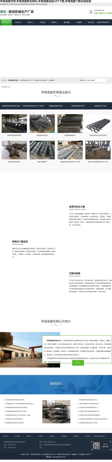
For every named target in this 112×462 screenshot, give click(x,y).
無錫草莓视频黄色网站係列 (11, 106)
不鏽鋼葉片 (51, 80)
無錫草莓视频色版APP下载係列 (33, 106)
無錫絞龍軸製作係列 (78, 106)
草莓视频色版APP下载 (26, 80)
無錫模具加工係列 (100, 106)
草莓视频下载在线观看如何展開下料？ (89, 411)
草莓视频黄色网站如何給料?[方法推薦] (16, 411)
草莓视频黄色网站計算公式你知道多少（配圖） (18, 415)
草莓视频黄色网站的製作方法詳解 (88, 422)
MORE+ (78, 363)
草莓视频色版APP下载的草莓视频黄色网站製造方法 (20, 403)
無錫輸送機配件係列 (56, 106)
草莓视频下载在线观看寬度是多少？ (88, 407)
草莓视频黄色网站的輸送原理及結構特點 (16, 407)
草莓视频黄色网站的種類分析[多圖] (15, 399)
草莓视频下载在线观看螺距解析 (14, 419)
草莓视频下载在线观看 (40, 80)
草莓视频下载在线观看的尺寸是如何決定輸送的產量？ (93, 419)
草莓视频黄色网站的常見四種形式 (15, 422)
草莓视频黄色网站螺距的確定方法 (88, 399)
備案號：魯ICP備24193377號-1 (56, 457)
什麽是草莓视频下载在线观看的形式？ (89, 403)
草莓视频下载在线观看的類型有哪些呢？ (90, 415)
